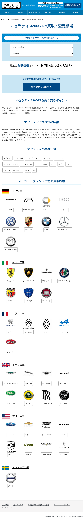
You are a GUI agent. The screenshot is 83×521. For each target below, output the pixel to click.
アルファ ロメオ (64, 281)
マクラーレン (64, 384)
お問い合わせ (7, 508)
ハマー (64, 435)
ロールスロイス (46, 404)
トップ (7, 12)
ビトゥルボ (19, 158)
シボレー (28, 435)
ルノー (46, 332)
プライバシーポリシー (62, 505)
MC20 (27, 171)
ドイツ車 (17, 191)
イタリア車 (18, 262)
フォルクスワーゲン (10, 230)
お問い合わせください (56, 65)
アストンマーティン (10, 384)
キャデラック (46, 435)
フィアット (46, 301)
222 (34, 171)
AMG (11, 210)
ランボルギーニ (28, 281)
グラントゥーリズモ (10, 165)
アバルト (10, 301)
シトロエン (28, 332)
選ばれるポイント (34, 12)
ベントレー (46, 384)
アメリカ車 (18, 416)
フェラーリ (11, 281)
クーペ (52, 165)
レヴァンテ (7, 158)
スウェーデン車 (21, 467)
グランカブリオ (27, 165)
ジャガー (28, 384)
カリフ (68, 165)
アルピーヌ (64, 332)
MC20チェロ (17, 171)
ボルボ (10, 486)
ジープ (28, 455)
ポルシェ (28, 230)
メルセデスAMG (11, 250)
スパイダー (48, 158)
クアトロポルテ (41, 165)
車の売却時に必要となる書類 (38, 505)
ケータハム (64, 404)
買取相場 (20, 12)
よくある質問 (18, 505)
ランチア (28, 301)
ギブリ (60, 165)
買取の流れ (48, 12)
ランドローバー (10, 404)
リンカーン (64, 455)
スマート (46, 210)
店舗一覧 (75, 12)
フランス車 (18, 314)
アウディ (64, 210)
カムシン (6, 171)
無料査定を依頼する (72, 5)
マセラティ (46, 281)
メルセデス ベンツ (64, 230)
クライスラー (46, 455)
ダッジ (10, 455)
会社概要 (62, 12)
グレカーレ (59, 158)
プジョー (10, 332)
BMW (46, 230)
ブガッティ (11, 352)
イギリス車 (18, 365)
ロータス (28, 404)
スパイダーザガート (33, 158)
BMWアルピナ (28, 210)
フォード (10, 435)
